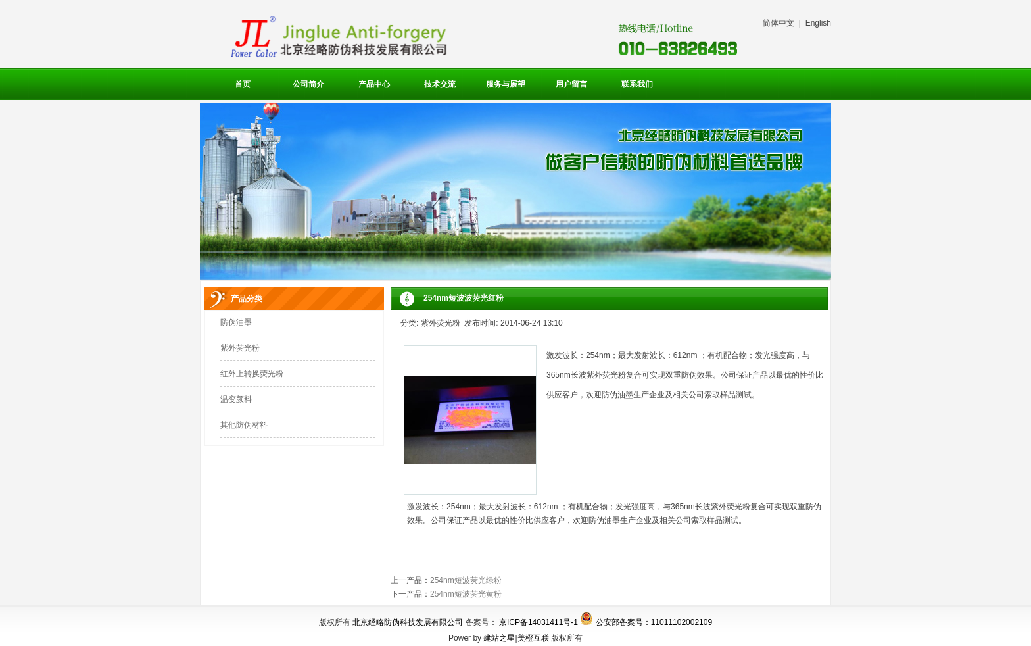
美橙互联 (533, 638)
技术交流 (440, 84)
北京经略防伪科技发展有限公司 (407, 622)
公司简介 (308, 84)
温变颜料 (236, 399)
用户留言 (571, 84)
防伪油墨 (236, 322)
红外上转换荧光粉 (251, 373)
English (818, 23)
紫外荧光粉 (240, 348)
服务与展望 (505, 84)
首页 (243, 84)
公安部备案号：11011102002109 (654, 622)
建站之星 (499, 638)
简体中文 (778, 23)
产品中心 (374, 84)
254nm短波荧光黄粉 (466, 594)
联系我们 (637, 84)
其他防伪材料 (244, 425)
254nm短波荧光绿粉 (466, 580)
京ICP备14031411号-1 (538, 622)
